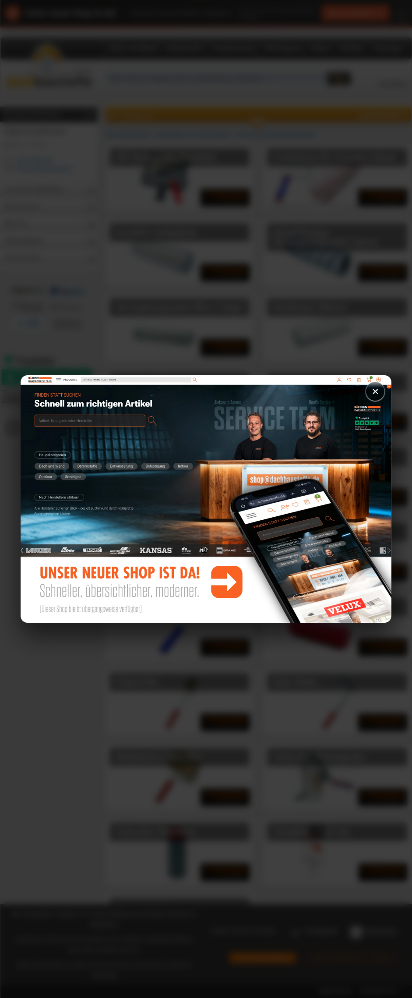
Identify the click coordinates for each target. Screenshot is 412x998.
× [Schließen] (375, 391)
